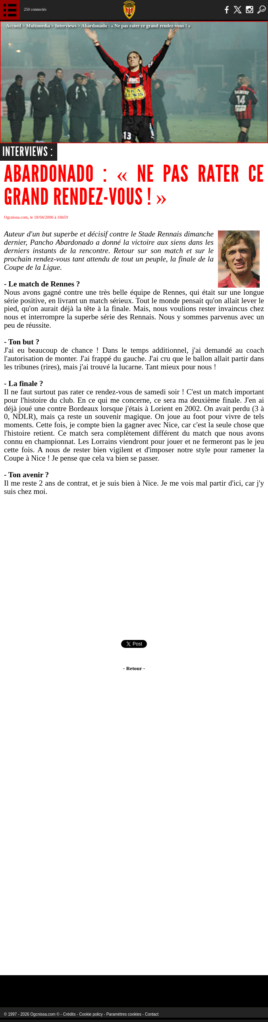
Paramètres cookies (123, 1014)
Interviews (66, 26)
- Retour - (134, 668)
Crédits (69, 1014)
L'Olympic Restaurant (122, 986)
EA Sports (50, 986)
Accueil (13, 26)
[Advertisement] (134, 567)
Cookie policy (90, 1014)
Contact (151, 1014)
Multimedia (38, 26)
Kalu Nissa (214, 986)
